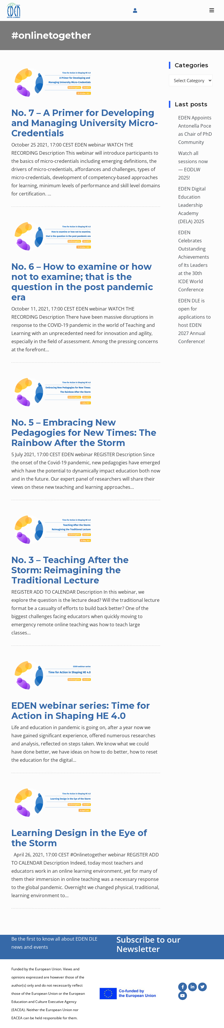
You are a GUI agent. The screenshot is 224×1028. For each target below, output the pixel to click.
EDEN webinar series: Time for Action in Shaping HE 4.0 (80, 710)
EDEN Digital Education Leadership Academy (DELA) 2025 (192, 205)
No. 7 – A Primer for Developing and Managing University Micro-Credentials (84, 123)
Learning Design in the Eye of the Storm (79, 838)
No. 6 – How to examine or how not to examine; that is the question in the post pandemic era (82, 282)
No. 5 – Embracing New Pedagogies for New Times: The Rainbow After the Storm (83, 432)
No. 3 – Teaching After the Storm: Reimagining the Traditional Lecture (70, 570)
